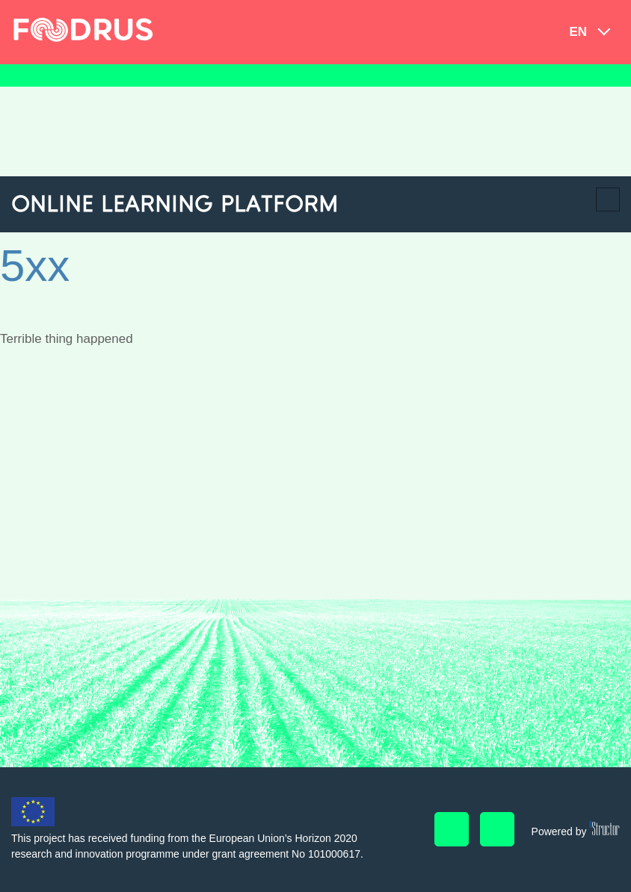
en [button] (578, 32)
